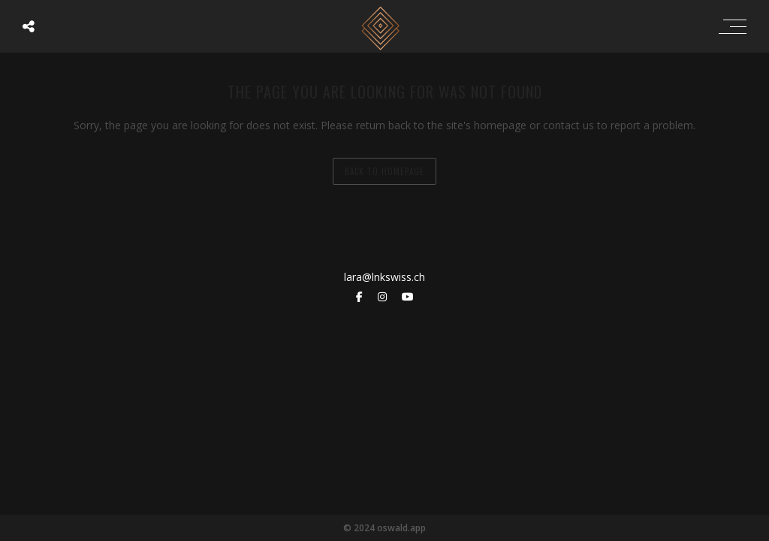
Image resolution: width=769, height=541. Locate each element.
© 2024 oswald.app (384, 527)
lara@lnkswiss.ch (384, 277)
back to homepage (384, 171)
